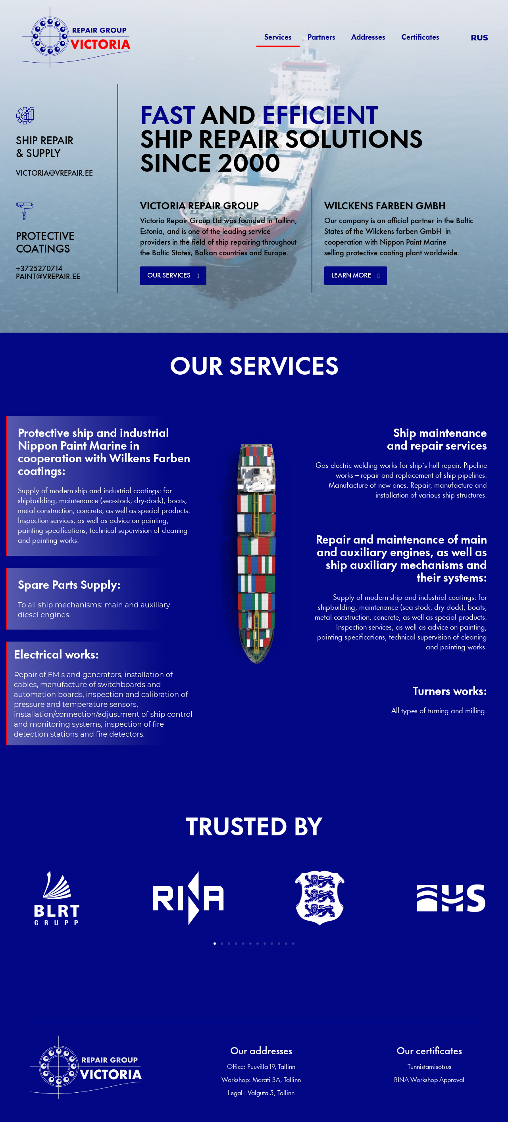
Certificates (420, 38)
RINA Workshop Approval (429, 1080)
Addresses (368, 38)
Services (278, 38)
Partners (321, 38)
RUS (479, 37)
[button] (173, 275)
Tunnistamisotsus (429, 1067)
